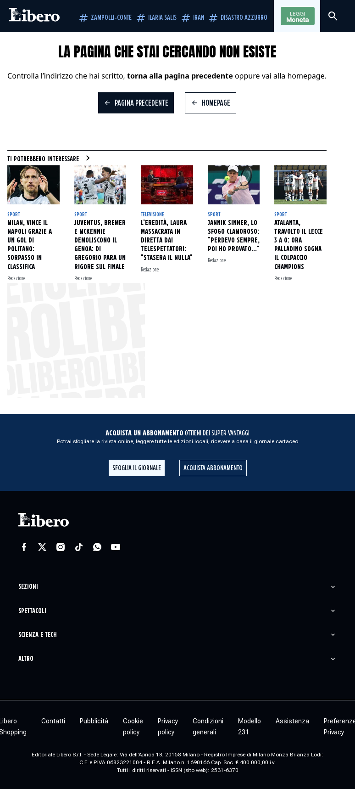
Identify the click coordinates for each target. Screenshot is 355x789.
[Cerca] (333, 16)
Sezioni (28, 586)
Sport (13, 214)
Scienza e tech (37, 634)
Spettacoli (32, 611)
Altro (25, 658)
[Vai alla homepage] (34, 16)
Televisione (152, 214)
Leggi (298, 17)
